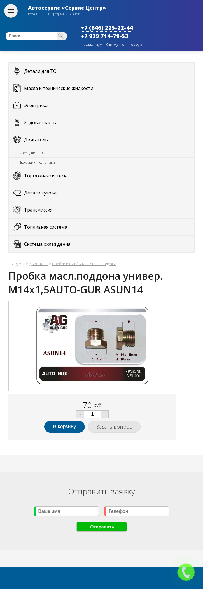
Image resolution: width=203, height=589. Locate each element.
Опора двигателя (31, 152)
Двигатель (36, 139)
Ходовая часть (40, 122)
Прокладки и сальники (36, 162)
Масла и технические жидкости (58, 88)
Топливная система (45, 227)
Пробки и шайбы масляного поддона (84, 263)
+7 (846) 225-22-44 (107, 27)
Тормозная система (45, 176)
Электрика (36, 105)
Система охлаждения (47, 244)
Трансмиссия (38, 210)
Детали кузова (40, 193)
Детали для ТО (40, 71)
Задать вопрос (114, 426)
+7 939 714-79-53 (105, 36)
